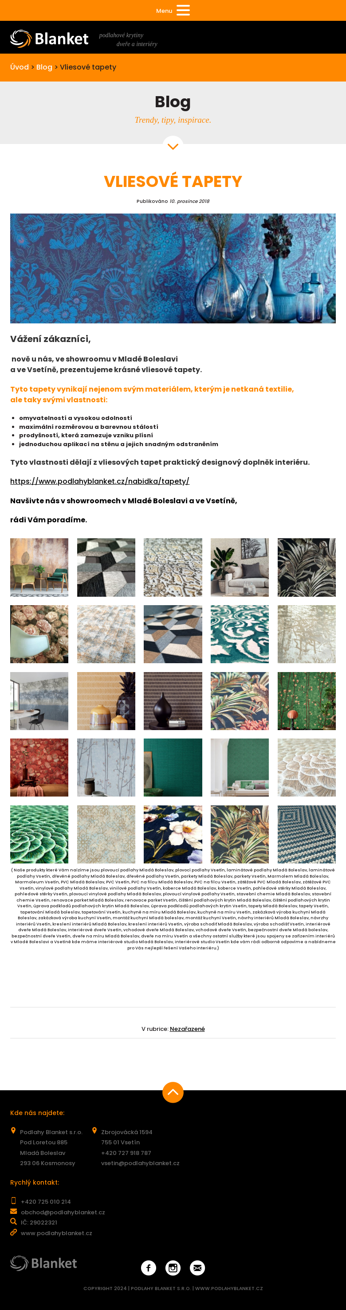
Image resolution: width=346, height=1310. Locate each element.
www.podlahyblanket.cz (56, 1233)
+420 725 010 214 (46, 1201)
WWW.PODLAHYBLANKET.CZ (229, 1288)
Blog (44, 67)
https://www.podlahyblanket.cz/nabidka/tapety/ (99, 481)
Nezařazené (187, 1029)
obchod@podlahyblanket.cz (63, 1212)
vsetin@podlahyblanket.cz (140, 1163)
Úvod (19, 67)
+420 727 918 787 (126, 1153)
